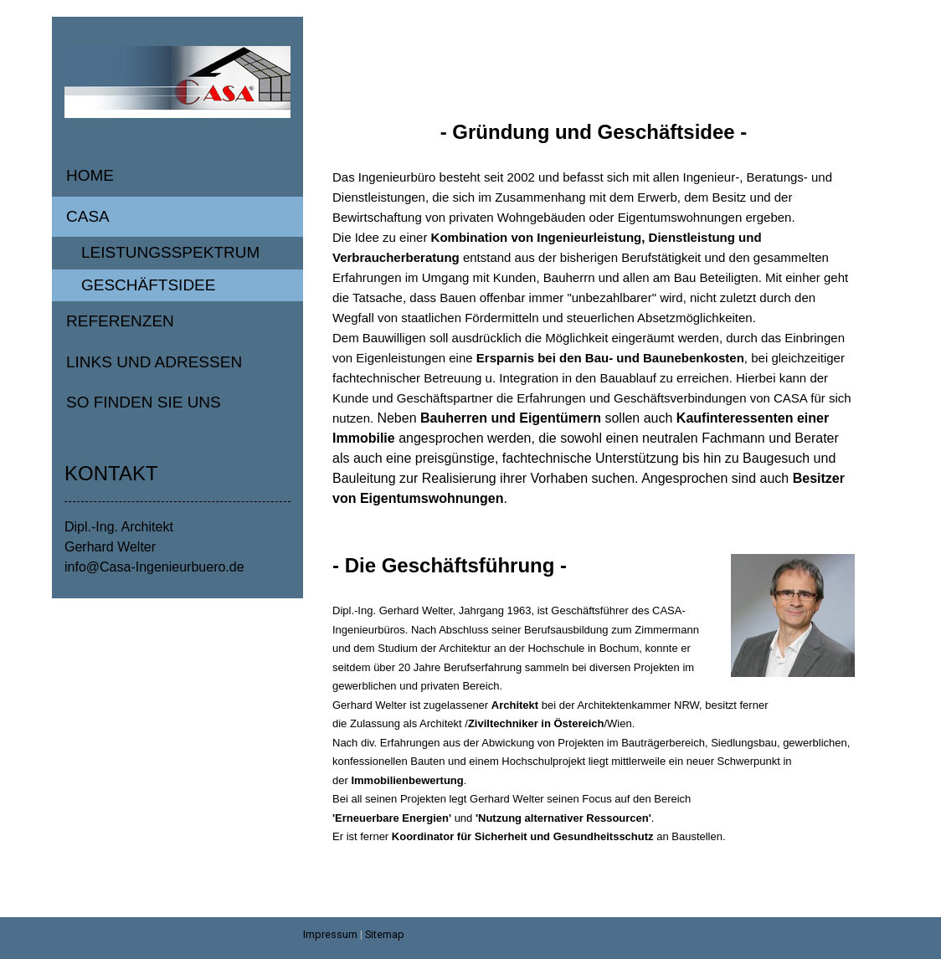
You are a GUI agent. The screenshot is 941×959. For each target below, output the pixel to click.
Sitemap (384, 934)
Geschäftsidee (148, 285)
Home (90, 175)
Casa (88, 216)
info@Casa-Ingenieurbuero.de (154, 567)
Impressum (330, 934)
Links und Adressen (154, 362)
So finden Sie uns (143, 402)
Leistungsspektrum (170, 252)
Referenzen (120, 321)
